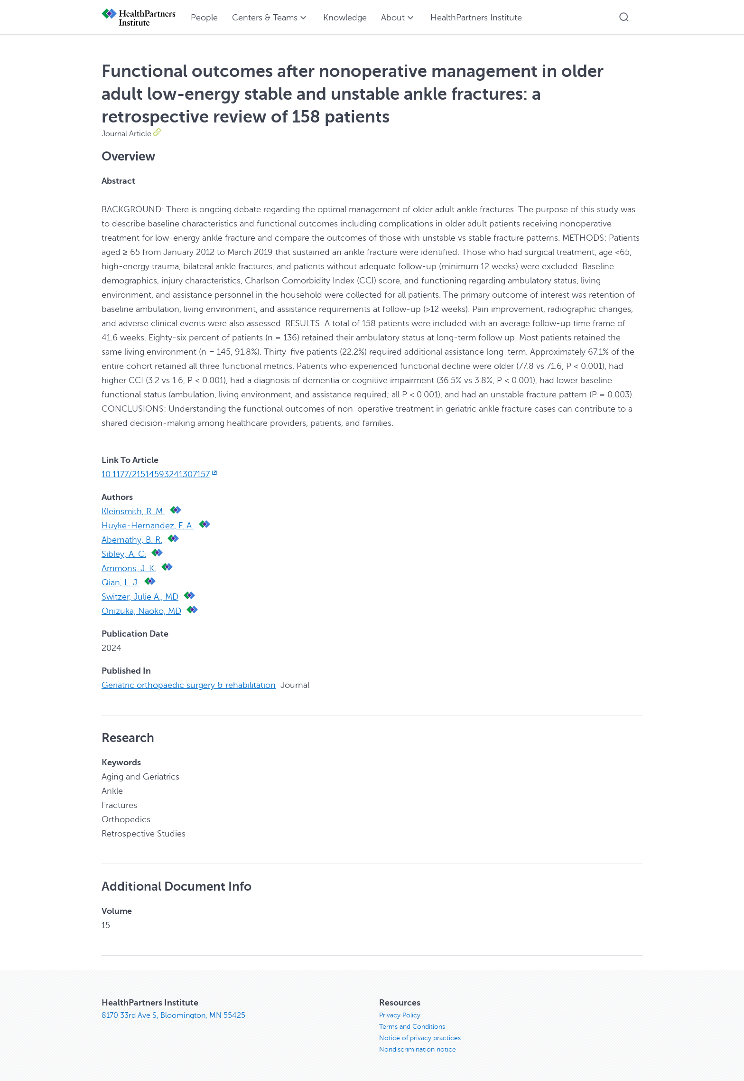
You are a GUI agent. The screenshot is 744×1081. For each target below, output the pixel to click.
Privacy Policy (399, 1015)
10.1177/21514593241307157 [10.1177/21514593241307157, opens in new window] (160, 474)
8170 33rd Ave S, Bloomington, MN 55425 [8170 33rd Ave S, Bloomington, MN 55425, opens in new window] (173, 1015)
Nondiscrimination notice (417, 1049)
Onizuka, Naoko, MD (141, 611)
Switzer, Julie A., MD (140, 597)
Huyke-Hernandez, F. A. (148, 525)
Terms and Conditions (412, 1026)
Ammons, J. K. (129, 568)
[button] (624, 17)
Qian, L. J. (120, 582)
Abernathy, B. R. (132, 540)
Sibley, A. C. (124, 554)
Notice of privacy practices (420, 1038)
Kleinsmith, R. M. (133, 511)
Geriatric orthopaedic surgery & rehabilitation (189, 685)
